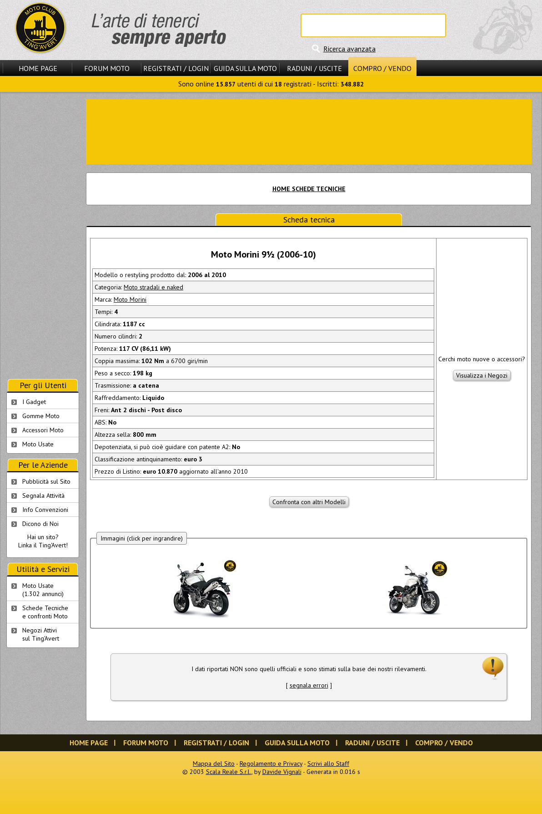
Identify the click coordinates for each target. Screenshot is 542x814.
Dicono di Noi (40, 524)
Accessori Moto (43, 430)
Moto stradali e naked (153, 287)
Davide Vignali (281, 772)
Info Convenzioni (45, 510)
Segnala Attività (43, 495)
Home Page (38, 68)
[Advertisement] (308, 130)
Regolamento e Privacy (271, 763)
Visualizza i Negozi (481, 375)
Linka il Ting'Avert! (43, 545)
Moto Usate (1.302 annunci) (43, 589)
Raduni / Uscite (314, 68)
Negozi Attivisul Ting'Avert (40, 634)
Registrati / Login (176, 68)
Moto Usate (38, 444)
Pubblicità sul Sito (46, 481)
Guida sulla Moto (245, 68)
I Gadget (34, 402)
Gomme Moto (41, 416)
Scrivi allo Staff (328, 763)
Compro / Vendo (382, 68)
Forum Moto (107, 68)
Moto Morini (130, 299)
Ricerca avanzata (349, 48)
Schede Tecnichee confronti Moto (45, 612)
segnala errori (309, 685)
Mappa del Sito (214, 763)
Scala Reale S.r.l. (228, 772)
